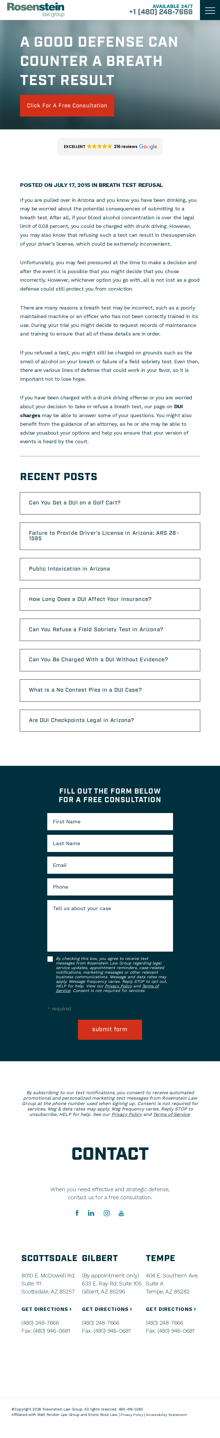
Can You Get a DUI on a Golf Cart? (79, 505)
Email (60, 876)
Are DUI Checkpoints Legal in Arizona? (86, 731)
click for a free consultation (72, 106)
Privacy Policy (118, 997)
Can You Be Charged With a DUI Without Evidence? (103, 668)
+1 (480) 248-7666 (158, 13)
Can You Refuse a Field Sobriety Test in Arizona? (101, 636)
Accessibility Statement (168, 1426)
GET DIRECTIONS (47, 1321)
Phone (60, 898)
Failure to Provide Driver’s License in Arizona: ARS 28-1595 (109, 539)
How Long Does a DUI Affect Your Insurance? (95, 605)
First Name (66, 832)
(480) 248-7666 (40, 1334)
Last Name (66, 854)
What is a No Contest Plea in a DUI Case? (89, 699)
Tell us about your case (82, 919)
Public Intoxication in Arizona (72, 573)
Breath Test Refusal (131, 186)
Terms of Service (171, 1126)
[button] (110, 148)
